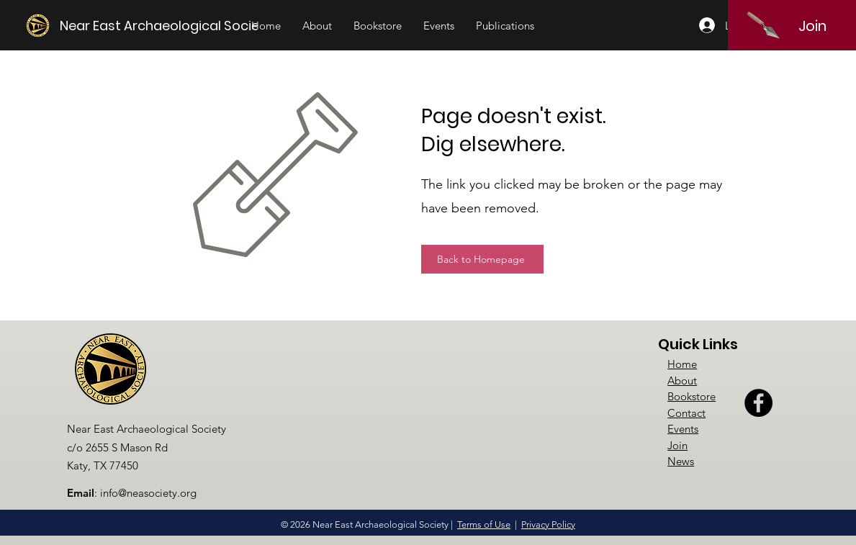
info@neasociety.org (148, 493)
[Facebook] (758, 403)
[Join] (812, 26)
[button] (317, 26)
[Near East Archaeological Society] (167, 25)
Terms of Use (483, 524)
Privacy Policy (548, 524)
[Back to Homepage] (482, 259)
